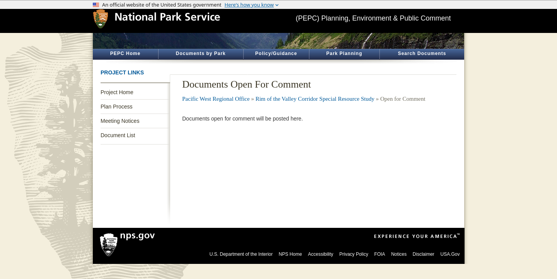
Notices (399, 254)
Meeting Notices (120, 121)
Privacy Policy (353, 254)
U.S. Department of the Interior (241, 254)
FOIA (379, 254)
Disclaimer (423, 254)
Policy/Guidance (276, 53)
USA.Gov (450, 254)
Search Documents (422, 53)
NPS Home (290, 254)
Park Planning (344, 53)
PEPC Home (125, 53)
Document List (118, 135)
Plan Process (116, 106)
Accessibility (320, 254)
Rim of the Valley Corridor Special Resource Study (314, 99)
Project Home (117, 92)
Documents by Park (201, 53)
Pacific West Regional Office (215, 99)
